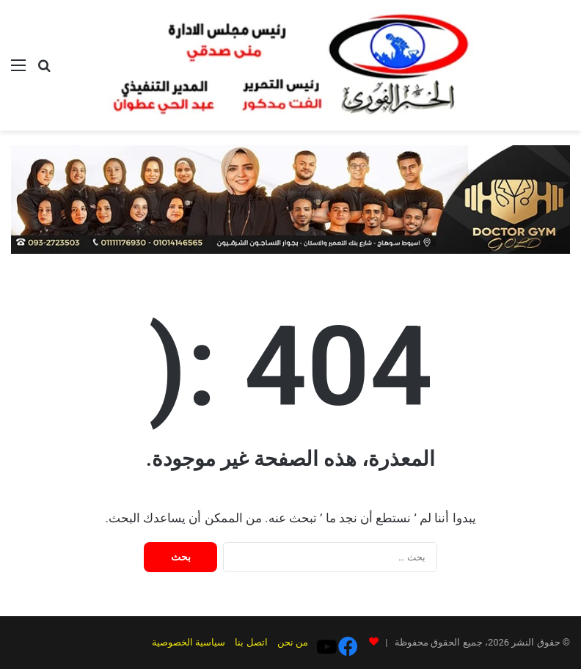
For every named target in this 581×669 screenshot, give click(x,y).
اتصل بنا (258, 642)
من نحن (299, 642)
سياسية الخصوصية (196, 642)
